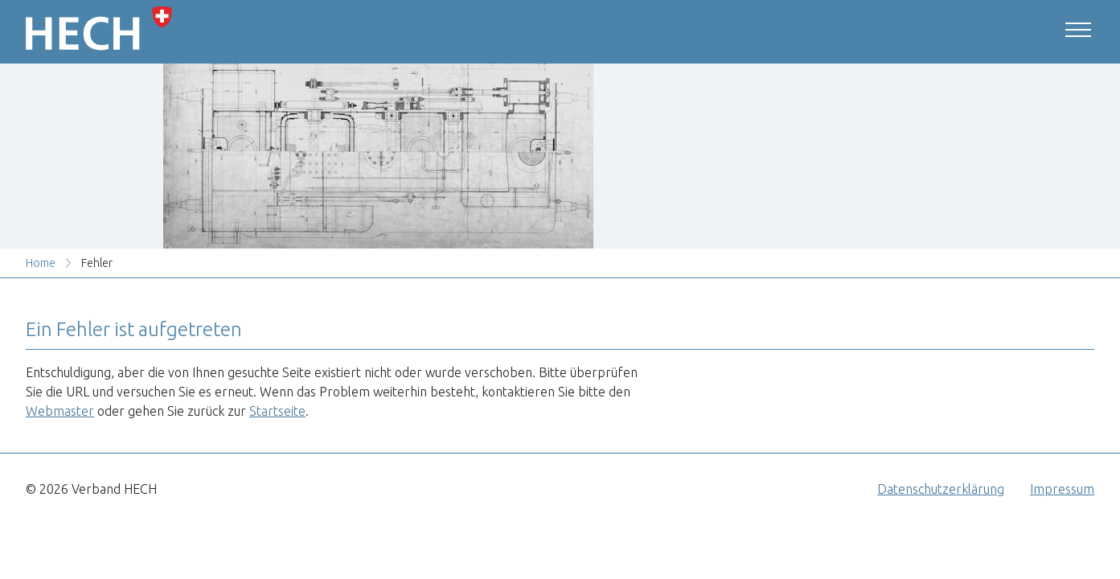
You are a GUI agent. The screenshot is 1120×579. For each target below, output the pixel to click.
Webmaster (60, 411)
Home (40, 263)
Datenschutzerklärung (940, 489)
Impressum (1062, 489)
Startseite (277, 411)
